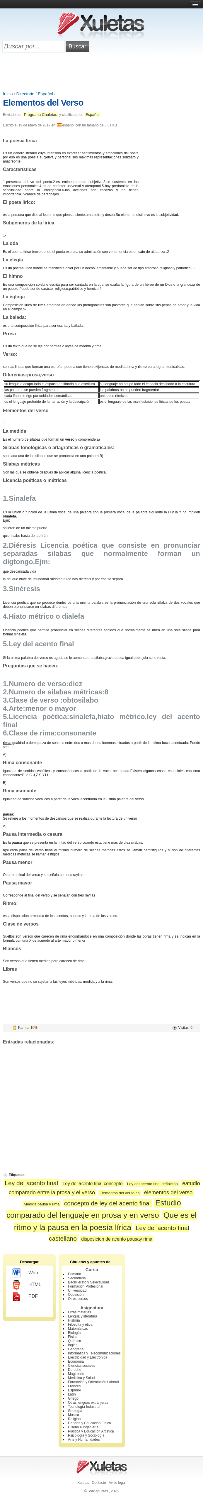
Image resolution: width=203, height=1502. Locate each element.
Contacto (99, 1483)
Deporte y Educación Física (89, 1423)
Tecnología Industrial (84, 1407)
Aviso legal (117, 1483)
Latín (72, 1394)
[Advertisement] (101, 72)
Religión (74, 1419)
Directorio (25, 94)
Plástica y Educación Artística (91, 1431)
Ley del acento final (31, 1183)
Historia (74, 1320)
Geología (75, 1411)
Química (74, 1341)
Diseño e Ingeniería (83, 1427)
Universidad (77, 1290)
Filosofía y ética (80, 1324)
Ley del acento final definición (152, 1184)
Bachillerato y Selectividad (88, 1282)
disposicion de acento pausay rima (116, 1239)
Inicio (8, 94)
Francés (74, 1386)
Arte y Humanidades (84, 1439)
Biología (74, 1333)
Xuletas (83, 1483)
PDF (25, 1296)
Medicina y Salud (81, 1378)
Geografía (75, 1349)
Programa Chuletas (40, 114)
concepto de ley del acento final (107, 1203)
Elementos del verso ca (120, 1193)
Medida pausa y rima (41, 1204)
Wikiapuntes (98, 1491)
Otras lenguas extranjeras (88, 1402)
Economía (76, 1361)
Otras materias (79, 1312)
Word (26, 1273)
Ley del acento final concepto (92, 1183)
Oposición (75, 1295)
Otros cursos (78, 1299)
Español (45, 94)
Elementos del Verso (43, 102)
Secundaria (77, 1278)
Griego (73, 1398)
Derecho (74, 1370)
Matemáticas (78, 1329)
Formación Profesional (85, 1286)
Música (73, 1415)
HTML (26, 1285)
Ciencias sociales (81, 1366)
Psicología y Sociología (86, 1435)
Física (72, 1337)
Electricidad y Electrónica (87, 1357)
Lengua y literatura (82, 1316)
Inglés (72, 1345)
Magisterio (76, 1374)
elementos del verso (168, 1192)
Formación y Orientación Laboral (93, 1382)
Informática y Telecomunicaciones (94, 1353)
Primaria (74, 1274)
